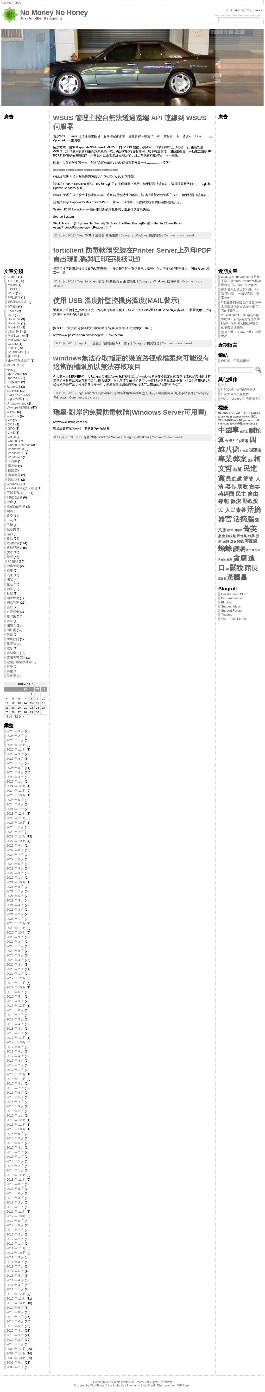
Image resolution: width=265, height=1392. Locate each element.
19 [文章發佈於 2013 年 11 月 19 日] (13, 707)
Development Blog (233, 594)
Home (7, 2)
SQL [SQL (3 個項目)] (254, 416)
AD (10, 420)
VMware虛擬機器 (19, 407)
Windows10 (16, 449)
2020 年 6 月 (15, 951)
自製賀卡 (13, 612)
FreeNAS (14, 327)
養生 (10, 671)
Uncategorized (17, 403)
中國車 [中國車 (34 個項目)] (228, 430)
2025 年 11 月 (16, 749)
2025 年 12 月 (16, 745)
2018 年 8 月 (15, 1010)
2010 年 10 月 (16, 1303)
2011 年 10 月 (16, 1253)
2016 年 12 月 (16, 1074)
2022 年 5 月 (15, 864)
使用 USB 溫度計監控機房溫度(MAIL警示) (116, 300)
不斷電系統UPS (18, 493)
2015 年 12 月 (16, 1120)
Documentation (231, 598)
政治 (10, 538)
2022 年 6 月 (15, 859)
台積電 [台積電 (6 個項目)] (242, 440)
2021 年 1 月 (15, 919)
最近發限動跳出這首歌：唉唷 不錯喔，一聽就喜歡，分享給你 (240, 294)
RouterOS (13, 386)
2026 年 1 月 (15, 740)
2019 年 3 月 (15, 1001)
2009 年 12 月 (16, 1349)
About (18, 2)
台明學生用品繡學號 (235, 361)
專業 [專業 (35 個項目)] (225, 459)
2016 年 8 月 (15, 1083)
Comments (254, 10)
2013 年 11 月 (16, 1179)
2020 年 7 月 (15, 946)
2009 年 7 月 (15, 1367)
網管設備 (13, 598)
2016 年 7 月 (15, 1088)
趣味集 (11, 616)
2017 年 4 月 (15, 1056)
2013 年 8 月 (15, 1184)
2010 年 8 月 (15, 1312)
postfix (12, 348)
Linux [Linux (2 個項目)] (221, 416)
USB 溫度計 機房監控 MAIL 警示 (107, 343)
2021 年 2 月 (15, 914)
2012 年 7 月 (15, 1230)
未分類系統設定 (19, 360)
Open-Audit (14, 374)
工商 (10, 520)
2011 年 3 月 (15, 1285)
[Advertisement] (25, 192)
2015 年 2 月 (15, 1152)
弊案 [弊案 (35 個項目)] (240, 459)
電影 (10, 648)
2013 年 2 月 (15, 1202)
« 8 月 (8, 716)
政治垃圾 (13, 543)
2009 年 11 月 (16, 1353)
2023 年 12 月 (16, 813)
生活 (10, 584)
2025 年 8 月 (15, 758)
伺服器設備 (14, 497)
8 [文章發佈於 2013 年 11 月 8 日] (31, 698)
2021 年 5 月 (15, 900)
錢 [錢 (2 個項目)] (227, 569)
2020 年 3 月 (15, 964)
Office (12, 436)
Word (11, 293)
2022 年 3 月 (15, 873)
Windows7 (15, 457)
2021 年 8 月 (15, 887)
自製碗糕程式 (17, 302)
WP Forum (184, 1385)
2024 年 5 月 (15, 800)
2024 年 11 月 (16, 790)
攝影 (10, 534)
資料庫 (12, 306)
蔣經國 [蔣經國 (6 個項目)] (251, 541)
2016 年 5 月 (15, 1097)
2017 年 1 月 (15, 1070)
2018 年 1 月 (15, 1033)
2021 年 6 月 (15, 896)
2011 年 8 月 (15, 1262)
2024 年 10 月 (16, 795)
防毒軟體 (13, 639)
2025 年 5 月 (15, 768)
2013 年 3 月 (15, 1198)
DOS (11, 424)
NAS (10, 370)
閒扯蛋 (11, 630)
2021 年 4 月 (15, 905)
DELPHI (12, 281)
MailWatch (15, 339)
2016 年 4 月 (15, 1102)
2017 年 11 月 (16, 1037)
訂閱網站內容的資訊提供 (238, 389)
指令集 (12, 356)
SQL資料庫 (14, 399)
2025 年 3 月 (15, 777)
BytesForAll (147, 1385)
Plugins (226, 602)
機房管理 (13, 566)
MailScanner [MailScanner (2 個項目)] (233, 416)
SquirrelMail (16, 352)
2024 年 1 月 (15, 809)
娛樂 (10, 515)
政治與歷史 (14, 547)
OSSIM (13, 344)
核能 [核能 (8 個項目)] (237, 469)
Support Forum (231, 610)
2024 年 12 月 (16, 786)
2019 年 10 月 (16, 987)
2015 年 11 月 (16, 1124)
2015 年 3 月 (15, 1147)
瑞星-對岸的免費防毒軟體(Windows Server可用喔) (130, 412)
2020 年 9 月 (15, 937)
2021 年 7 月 (15, 891)
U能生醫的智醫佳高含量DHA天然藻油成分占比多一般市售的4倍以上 (241, 306)
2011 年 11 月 (16, 1248)
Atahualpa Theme (124, 1385)
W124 (11, 412)
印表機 (12, 461)
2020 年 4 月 (15, 960)
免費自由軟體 (16, 506)
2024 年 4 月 (15, 804)
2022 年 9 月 (15, 845)
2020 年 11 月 (16, 928)
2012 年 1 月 (15, 1243)
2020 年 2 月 (15, 969)
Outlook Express (19, 445)
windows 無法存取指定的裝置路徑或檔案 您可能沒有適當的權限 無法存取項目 (139, 393)
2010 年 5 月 (15, 1326)
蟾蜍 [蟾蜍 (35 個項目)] (225, 548)
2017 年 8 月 (15, 1047)
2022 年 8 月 (15, 850)
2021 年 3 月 (15, 909)
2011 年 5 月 (15, 1275)
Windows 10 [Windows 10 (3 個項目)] (233, 420)
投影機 (11, 529)
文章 (10, 552)
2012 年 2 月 (15, 1239)
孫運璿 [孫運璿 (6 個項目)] (255, 450)
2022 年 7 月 (15, 854)
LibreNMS (15, 331)
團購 (10, 511)
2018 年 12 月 (16, 1005)
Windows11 (16, 453)
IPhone (12, 311)
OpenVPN (14, 378)
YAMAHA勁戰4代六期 (22, 488)
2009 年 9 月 (15, 1362)
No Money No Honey (54, 12)
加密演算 (14, 297)
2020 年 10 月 (16, 932)
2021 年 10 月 (16, 882)
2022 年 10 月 (16, 841)
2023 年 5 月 (15, 827)
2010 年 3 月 (15, 1335)
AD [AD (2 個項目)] (238, 413)
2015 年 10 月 (16, 1129)
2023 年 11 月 (16, 818)
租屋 (10, 593)
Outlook (13, 441)
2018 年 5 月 (15, 1019)
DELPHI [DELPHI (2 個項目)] (245, 413)
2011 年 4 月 (15, 1280)
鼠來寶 (11, 676)
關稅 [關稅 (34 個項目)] (237, 568)
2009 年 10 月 (16, 1358)
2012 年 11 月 (16, 1211)
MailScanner (16, 335)
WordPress (14, 484)
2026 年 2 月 (15, 736)
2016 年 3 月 (15, 1106)
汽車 (10, 575)
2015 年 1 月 (15, 1156)
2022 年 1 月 (15, 877)
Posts (234, 10)
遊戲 (10, 621)
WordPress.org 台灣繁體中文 (241, 398)
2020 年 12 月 (16, 923)
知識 (10, 589)
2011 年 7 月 (15, 1266)
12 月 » (20, 716)
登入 (224, 385)
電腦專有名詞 (16, 657)
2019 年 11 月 (16, 983)
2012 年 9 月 (15, 1220)
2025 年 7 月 (15, 763)
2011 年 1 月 (15, 1289)
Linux (10, 315)
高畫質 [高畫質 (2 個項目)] (222, 578)
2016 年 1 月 (15, 1115)
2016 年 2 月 (15, 1111)
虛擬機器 (14, 475)
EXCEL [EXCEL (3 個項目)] (256, 413)
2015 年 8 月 (15, 1138)
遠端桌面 (14, 479)
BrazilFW (14, 319)
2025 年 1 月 (15, 781)
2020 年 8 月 (15, 941)
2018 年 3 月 (15, 1028)
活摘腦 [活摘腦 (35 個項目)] (243, 519)
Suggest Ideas (231, 606)
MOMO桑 (13, 365)
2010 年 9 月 (15, 1307)
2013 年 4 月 (15, 1193)
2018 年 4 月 (15, 1024)
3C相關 (13, 561)
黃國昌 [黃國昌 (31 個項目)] (237, 577)
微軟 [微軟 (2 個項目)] (250, 460)
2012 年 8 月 (15, 1225)
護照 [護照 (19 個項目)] (239, 549)
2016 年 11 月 (16, 1079)
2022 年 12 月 (16, 836)
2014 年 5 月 (15, 1161)
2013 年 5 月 (15, 1188)
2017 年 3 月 (15, 1060)
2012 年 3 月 (15, 1234)
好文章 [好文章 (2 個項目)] (244, 450)
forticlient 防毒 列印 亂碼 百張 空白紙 (110, 281)
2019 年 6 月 (15, 992)
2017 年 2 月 (15, 1065)
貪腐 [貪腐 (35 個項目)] (240, 558)
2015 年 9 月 (15, 1134)
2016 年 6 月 (15, 1092)
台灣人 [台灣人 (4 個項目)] (230, 441)
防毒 (10, 634)
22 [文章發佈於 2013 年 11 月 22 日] (31, 707)
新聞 (10, 557)
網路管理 (13, 602)
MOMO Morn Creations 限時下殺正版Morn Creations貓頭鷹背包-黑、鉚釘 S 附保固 (241, 281)
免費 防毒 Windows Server (101, 437)
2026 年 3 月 (15, 731)
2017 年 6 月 (15, 1051)
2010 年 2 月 (15, 1339)
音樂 (10, 666)
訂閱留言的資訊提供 (235, 394)
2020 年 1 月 (15, 973)
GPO (11, 428)
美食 (10, 607)
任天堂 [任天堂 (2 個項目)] (244, 431)
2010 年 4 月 (15, 1330)
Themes (226, 614)
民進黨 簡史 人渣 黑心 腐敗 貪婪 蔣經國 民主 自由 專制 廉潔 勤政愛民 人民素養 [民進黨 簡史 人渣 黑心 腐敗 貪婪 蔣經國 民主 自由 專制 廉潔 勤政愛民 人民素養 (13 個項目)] (239, 494)
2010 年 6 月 (15, 1321)
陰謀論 (11, 644)
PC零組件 (13, 382)
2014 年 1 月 (15, 1170)
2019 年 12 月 (16, 978)
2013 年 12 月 (16, 1175)
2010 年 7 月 (15, 1317)
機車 (10, 570)
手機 (10, 525)
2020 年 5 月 (15, 955)
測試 (10, 580)
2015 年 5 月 (15, 1143)
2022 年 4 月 (15, 868)
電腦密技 (13, 653)
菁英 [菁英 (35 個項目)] (250, 529)
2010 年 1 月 (15, 1344)
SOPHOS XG (16, 395)
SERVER (13, 390)
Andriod (12, 277)
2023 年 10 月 (16, 822)
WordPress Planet (233, 619)
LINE (11, 432)
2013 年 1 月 (15, 1207)
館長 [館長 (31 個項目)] (251, 568)
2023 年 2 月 (15, 832)
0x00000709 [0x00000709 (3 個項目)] (226, 413)
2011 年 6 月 (15, 1271)
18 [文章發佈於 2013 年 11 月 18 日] (6, 707)
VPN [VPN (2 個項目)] (220, 420)
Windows (13, 416)
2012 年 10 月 (16, 1216)
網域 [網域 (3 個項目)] (230, 530)
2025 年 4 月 (15, 772)
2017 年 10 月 (16, 1042)
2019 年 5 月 (15, 996)
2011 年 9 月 (15, 1257)
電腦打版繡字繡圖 (19, 662)
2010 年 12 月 (16, 1294)
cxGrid (12, 285)
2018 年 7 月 (15, 1015)
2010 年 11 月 (16, 1298)
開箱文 (11, 625)
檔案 (11, 470)
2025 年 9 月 (15, 754)
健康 (10, 502)
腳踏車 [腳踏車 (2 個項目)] (238, 530)
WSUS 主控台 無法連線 (101, 235)
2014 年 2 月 (15, 1166)
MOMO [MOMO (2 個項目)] (246, 416)
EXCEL (13, 289)
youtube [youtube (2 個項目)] (248, 420)
